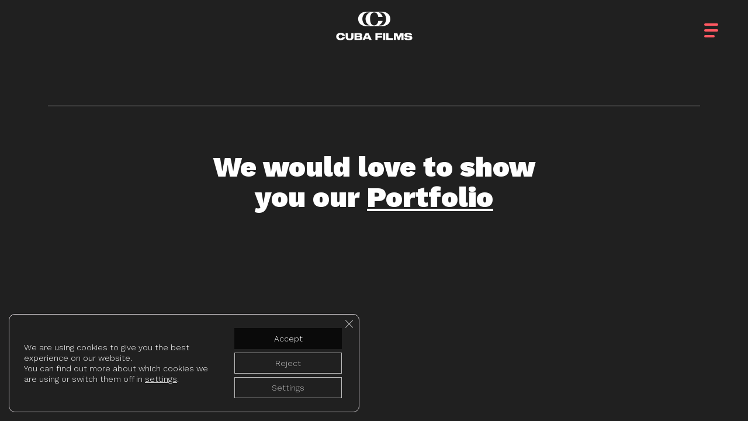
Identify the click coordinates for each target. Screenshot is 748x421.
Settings (288, 387)
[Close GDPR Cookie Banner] (348, 323)
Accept (288, 338)
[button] (721, 23)
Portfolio (430, 197)
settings (161, 379)
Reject (288, 363)
